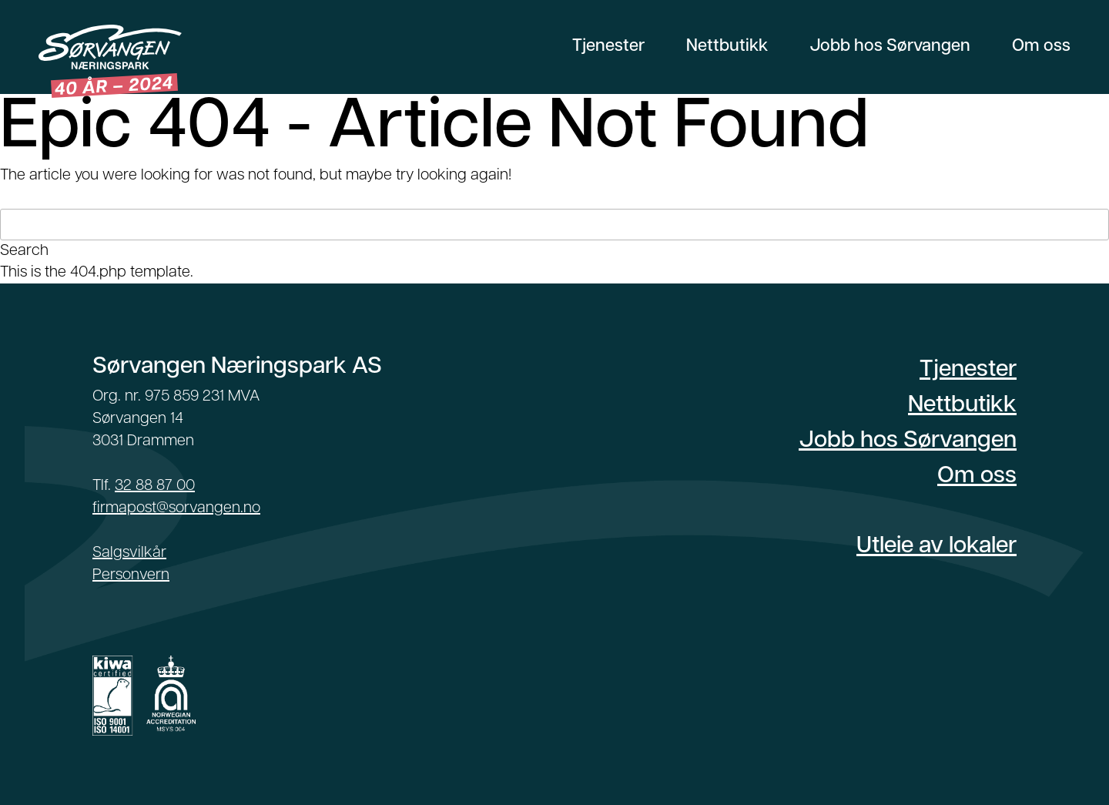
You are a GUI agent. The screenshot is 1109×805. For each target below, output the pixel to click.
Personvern (130, 575)
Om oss (1041, 46)
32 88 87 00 (155, 486)
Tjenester (608, 46)
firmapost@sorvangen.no (176, 508)
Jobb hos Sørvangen (889, 46)
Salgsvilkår (129, 553)
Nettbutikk (727, 46)
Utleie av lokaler (936, 546)
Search (24, 251)
